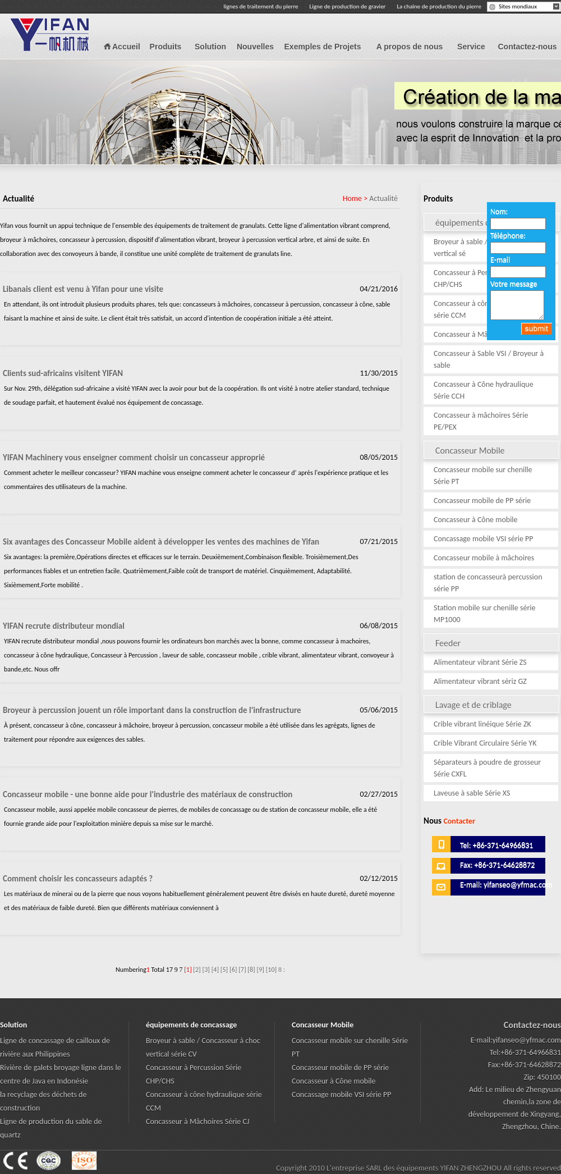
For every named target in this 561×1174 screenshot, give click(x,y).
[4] (215, 970)
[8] (251, 970)
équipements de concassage (191, 1025)
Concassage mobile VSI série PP (484, 538)
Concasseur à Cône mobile (476, 519)
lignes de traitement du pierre (261, 6)
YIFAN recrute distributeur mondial (64, 626)
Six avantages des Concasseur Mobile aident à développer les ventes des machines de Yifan (161, 542)
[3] (205, 970)
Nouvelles (255, 46)
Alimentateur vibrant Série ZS (480, 662)
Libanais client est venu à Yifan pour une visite (83, 289)
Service (471, 46)
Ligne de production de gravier (348, 6)
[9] (260, 970)
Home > (356, 198)
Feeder (497, 642)
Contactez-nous (527, 46)
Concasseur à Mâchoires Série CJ (485, 334)
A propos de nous (409, 46)
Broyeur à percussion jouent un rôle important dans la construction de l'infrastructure (152, 710)
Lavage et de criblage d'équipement (497, 704)
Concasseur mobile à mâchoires (484, 558)
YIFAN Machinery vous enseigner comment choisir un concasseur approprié (134, 458)
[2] (196, 970)
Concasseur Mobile (497, 450)
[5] (224, 970)
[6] (233, 970)
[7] (242, 970)
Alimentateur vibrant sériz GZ (480, 681)
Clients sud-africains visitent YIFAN (63, 373)
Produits (166, 46)
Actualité (383, 198)
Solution (210, 46)
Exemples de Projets (322, 46)
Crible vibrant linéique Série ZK (482, 724)
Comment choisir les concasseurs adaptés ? (78, 879)
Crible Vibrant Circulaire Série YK (485, 743)
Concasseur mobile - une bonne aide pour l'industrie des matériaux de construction (147, 794)
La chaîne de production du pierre (439, 6)
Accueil (126, 46)
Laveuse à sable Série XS (472, 793)
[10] (271, 970)
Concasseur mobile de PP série (482, 500)
